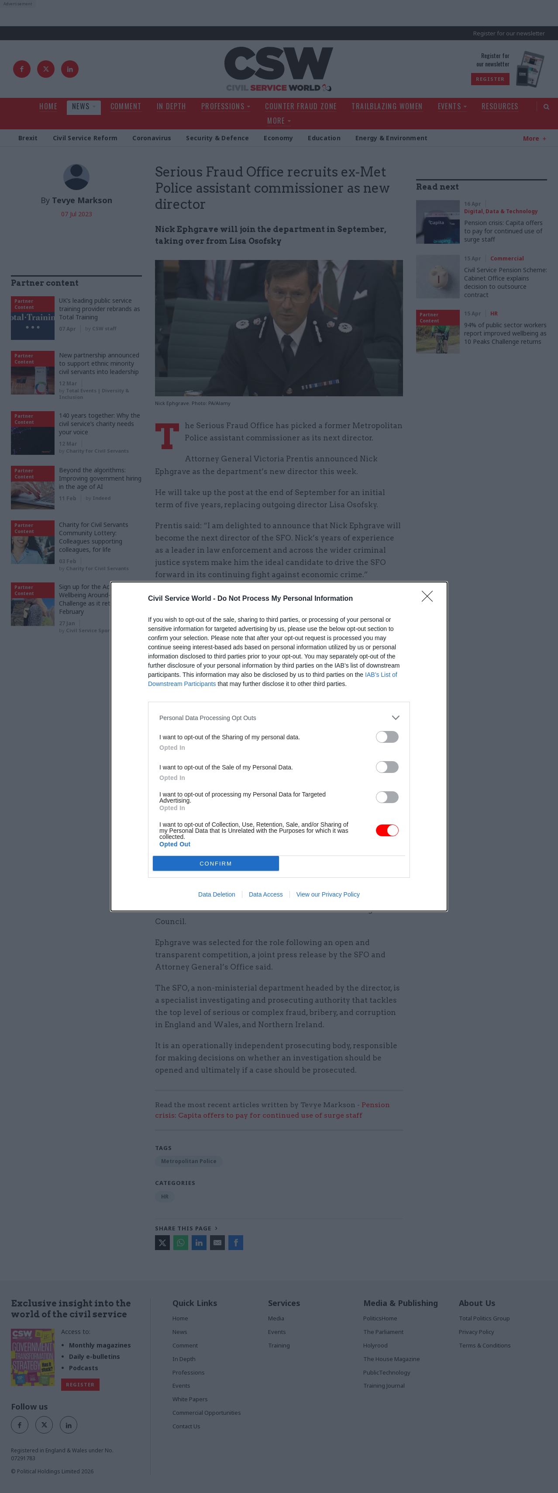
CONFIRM (216, 863)
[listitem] (279, 717)
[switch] (387, 737)
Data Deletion (216, 894)
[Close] (430, 599)
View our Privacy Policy (328, 894)
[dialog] (279, 746)
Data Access (266, 894)
